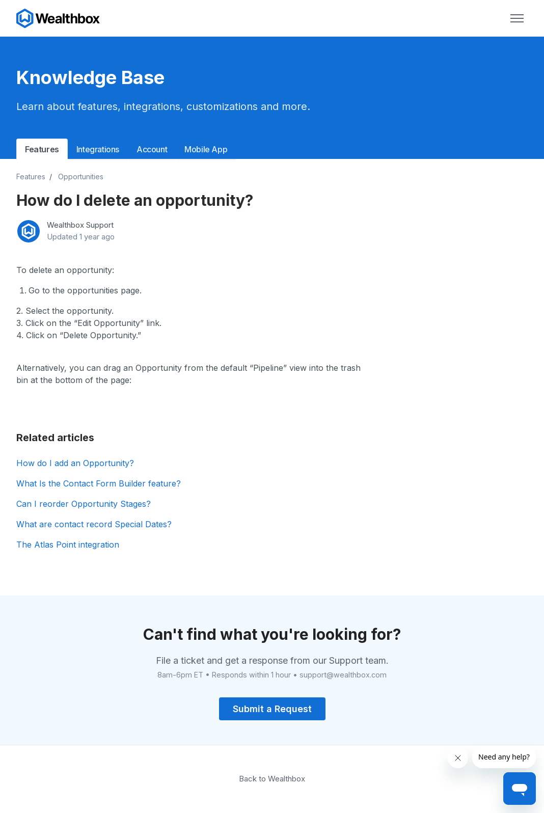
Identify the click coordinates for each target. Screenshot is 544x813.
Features (42, 149)
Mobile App (205, 149)
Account (152, 149)
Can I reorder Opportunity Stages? (83, 504)
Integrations (97, 149)
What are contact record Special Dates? (94, 524)
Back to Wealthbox (272, 778)
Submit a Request (272, 708)
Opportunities (80, 176)
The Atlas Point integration (67, 544)
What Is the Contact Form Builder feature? (98, 483)
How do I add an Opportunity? (75, 463)
